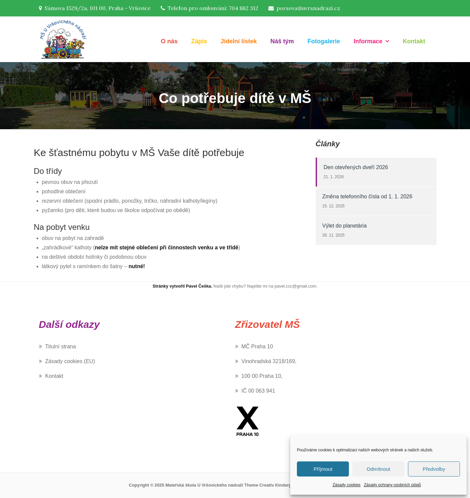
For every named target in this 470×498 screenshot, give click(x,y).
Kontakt (414, 41)
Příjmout (323, 469)
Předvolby (434, 469)
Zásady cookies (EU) (70, 361)
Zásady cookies (346, 485)
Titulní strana (60, 346)
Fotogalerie (324, 41)
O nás (169, 41)
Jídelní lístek (239, 41)
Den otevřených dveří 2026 (356, 167)
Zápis (199, 41)
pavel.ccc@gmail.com (295, 286)
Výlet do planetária (344, 226)
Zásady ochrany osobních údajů (392, 485)
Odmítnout (378, 469)
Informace (368, 41)
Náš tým (282, 41)
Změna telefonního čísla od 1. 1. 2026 (367, 196)
